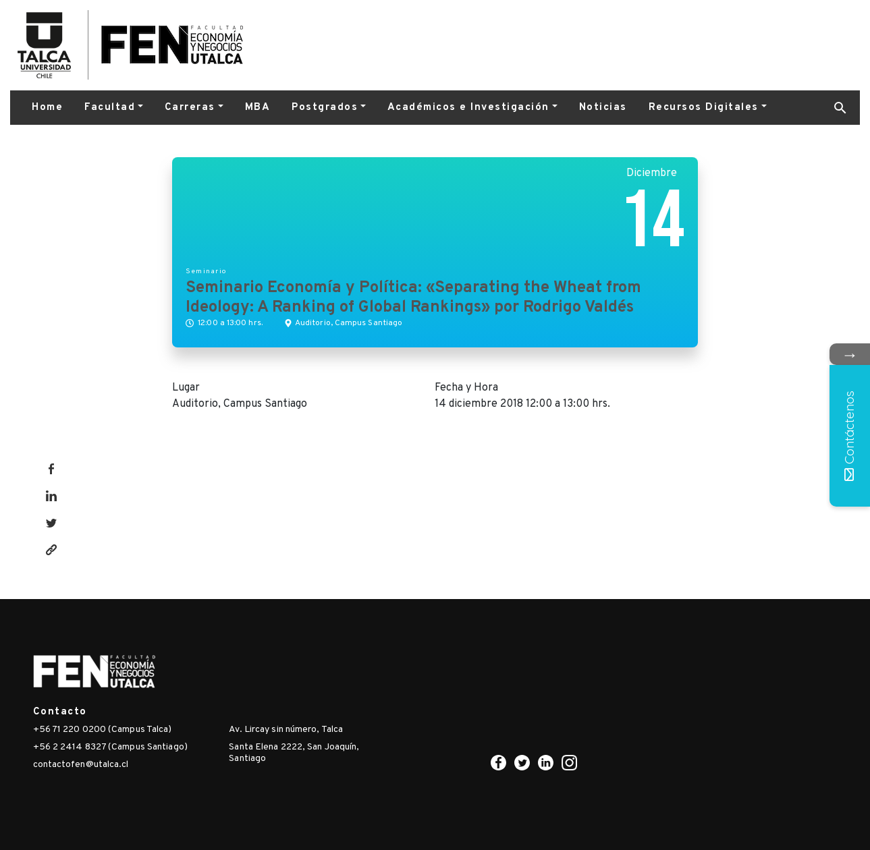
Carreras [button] (190, 107)
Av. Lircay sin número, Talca (286, 729)
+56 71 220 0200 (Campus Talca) (102, 729)
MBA (258, 107)
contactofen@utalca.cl (81, 764)
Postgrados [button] (325, 107)
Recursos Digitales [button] (704, 107)
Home (47, 107)
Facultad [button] (109, 107)
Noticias (603, 107)
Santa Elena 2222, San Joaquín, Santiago (294, 752)
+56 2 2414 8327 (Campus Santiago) (110, 747)
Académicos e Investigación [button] (468, 107)
